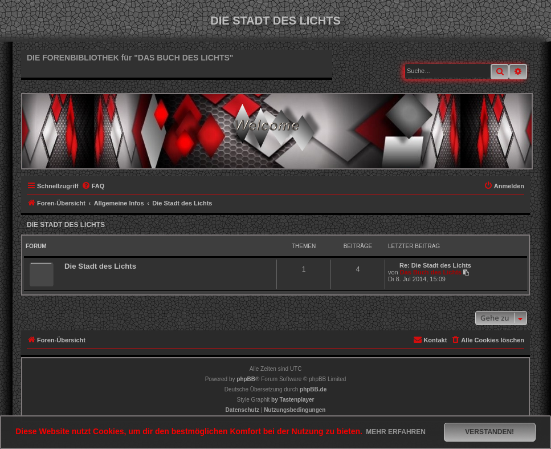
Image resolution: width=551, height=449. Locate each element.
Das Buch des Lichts (431, 272)
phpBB (245, 379)
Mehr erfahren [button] (396, 432)
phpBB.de (313, 389)
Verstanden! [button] (489, 432)
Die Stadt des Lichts (66, 225)
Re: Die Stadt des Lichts (435, 265)
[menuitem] (93, 186)
